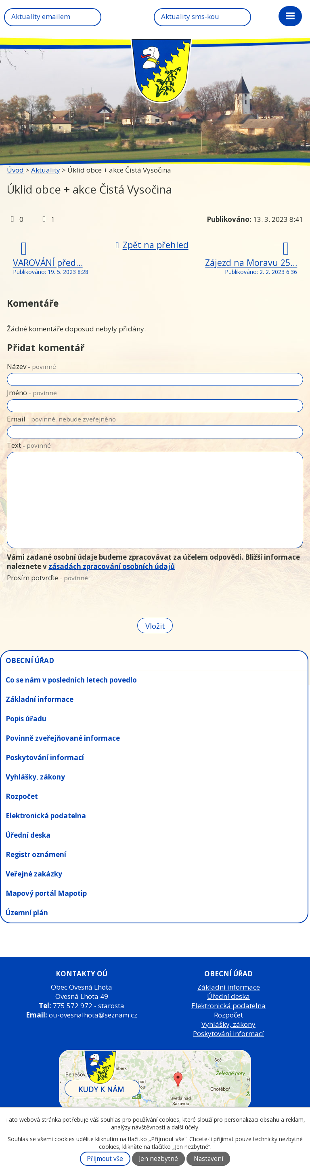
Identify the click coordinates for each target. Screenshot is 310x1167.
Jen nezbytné (158, 1158)
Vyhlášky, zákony (35, 777)
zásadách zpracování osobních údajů (111, 566)
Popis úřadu (26, 718)
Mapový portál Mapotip (46, 893)
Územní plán (27, 912)
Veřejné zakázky (34, 873)
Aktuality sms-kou (190, 16)
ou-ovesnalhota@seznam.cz (93, 1015)
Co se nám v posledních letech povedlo (71, 680)
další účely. (185, 1127)
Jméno (32, 392)
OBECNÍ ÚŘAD (30, 660)
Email (61, 418)
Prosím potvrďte (47, 577)
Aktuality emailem (40, 16)
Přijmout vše (105, 1158)
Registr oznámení (36, 854)
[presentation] (67, 601)
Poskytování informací (45, 757)
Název (31, 366)
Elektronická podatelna (46, 815)
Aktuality (45, 170)
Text (29, 445)
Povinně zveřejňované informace (63, 738)
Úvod (15, 170)
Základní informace (39, 699)
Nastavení (208, 1158)
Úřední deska (28, 835)
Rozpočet (22, 796)
